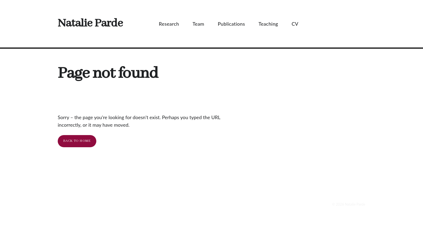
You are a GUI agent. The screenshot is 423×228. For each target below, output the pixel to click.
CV (297, 24)
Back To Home (77, 141)
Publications (234, 24)
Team (201, 24)
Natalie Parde (90, 23)
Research (171, 24)
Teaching (271, 24)
